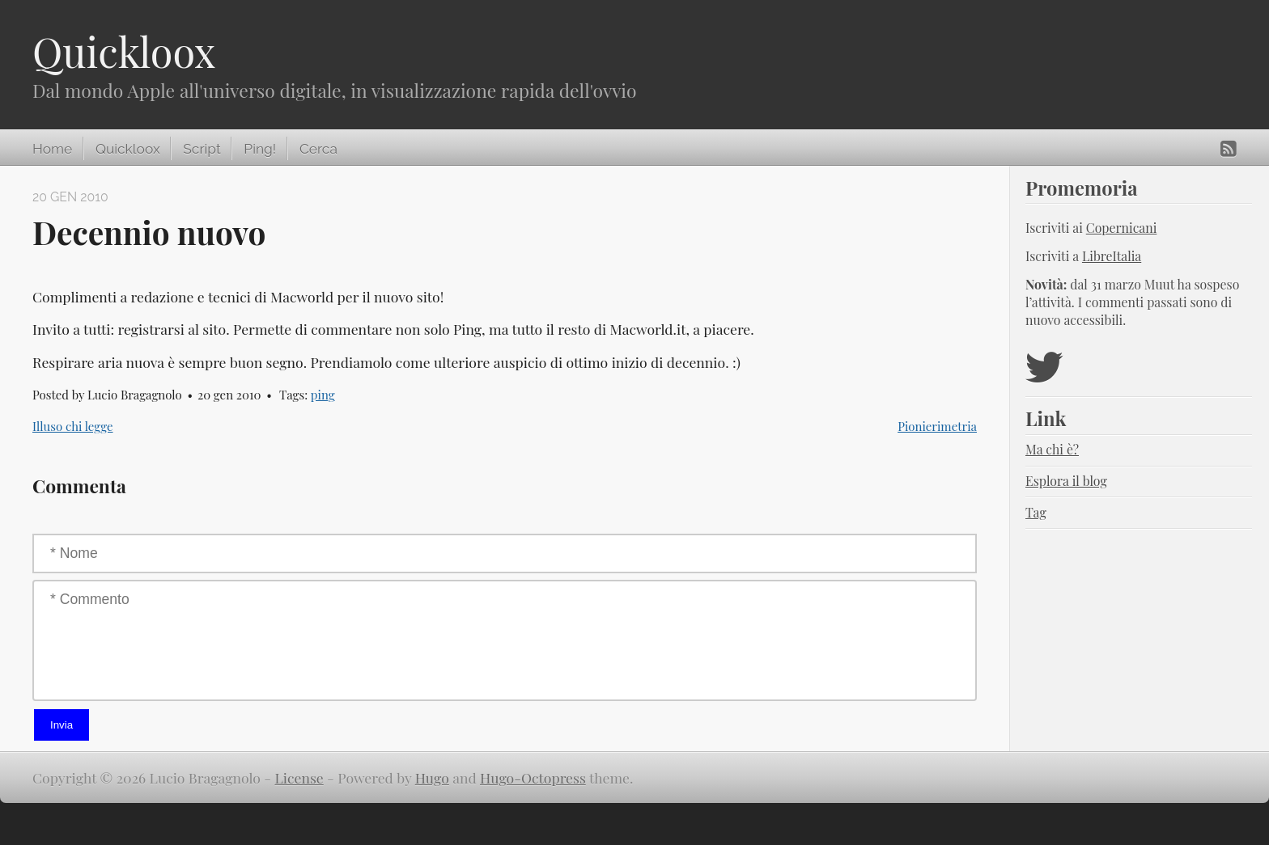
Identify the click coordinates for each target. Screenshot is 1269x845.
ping (323, 395)
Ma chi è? (1052, 449)
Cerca (318, 149)
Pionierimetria (937, 426)
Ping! (260, 149)
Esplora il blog (1066, 480)
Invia (61, 725)
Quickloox (123, 51)
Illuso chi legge (72, 426)
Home (52, 149)
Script (201, 149)
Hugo (432, 777)
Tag (1035, 512)
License (299, 777)
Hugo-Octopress (533, 777)
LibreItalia (1111, 255)
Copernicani (1121, 227)
